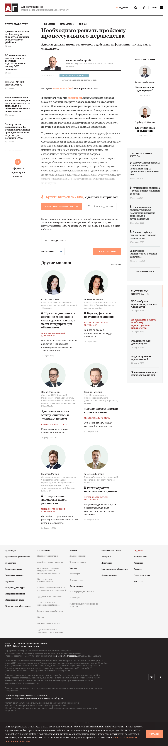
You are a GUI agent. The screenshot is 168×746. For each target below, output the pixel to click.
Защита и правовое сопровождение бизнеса (48, 603)
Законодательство (13, 569)
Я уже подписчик (100, 206)
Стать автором (67, 24)
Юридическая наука (14, 600)
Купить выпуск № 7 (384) (65, 197)
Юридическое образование (18, 606)
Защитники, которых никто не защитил (84, 605)
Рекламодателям (142, 575)
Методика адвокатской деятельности (79, 79)
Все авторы (49, 24)
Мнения (83, 24)
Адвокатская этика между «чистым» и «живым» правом (55, 415)
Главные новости (77, 556)
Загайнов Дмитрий (94, 473)
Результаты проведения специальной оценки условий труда (34, 698)
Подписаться (62, 206)
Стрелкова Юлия (50, 299)
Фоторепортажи (109, 575)
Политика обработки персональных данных (26, 695)
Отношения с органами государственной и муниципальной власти (48, 570)
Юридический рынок (15, 594)
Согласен (154, 734)
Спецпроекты (76, 586)
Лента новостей (16, 24)
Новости (73, 550)
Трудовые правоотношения (50, 596)
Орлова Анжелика (93, 299)
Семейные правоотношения (50, 562)
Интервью (106, 556)
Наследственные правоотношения (45, 580)
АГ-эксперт (75, 597)
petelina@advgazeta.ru (66, 655)
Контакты (138, 581)
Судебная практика (14, 575)
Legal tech (9, 581)
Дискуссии (107, 563)
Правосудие (10, 563)
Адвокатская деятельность (74, 75)
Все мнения (116, 264)
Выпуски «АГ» (140, 556)
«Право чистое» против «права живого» (101, 410)
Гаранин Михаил (93, 391)
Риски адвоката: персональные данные (100, 489)
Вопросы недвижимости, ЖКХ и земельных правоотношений (51, 588)
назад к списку (55, 240)
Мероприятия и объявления (115, 569)
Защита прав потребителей (50, 611)
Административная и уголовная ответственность (50, 630)
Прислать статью (107, 251)
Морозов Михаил (50, 473)
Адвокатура (10, 550)
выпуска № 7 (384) (63, 88)
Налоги (40, 617)
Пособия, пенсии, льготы (48, 623)
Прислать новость (78, 562)
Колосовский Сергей (78, 60)
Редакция (138, 563)
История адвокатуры (15, 587)
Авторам (138, 569)
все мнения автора (145, 271)
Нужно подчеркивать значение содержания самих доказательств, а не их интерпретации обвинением (58, 320)
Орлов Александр (50, 391)
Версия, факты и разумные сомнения (99, 315)
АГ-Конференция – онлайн (82, 591)
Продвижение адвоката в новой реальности (53, 499)
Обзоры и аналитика (111, 550)
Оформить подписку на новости (18, 172)
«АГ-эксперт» (43, 550)
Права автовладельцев (47, 556)
